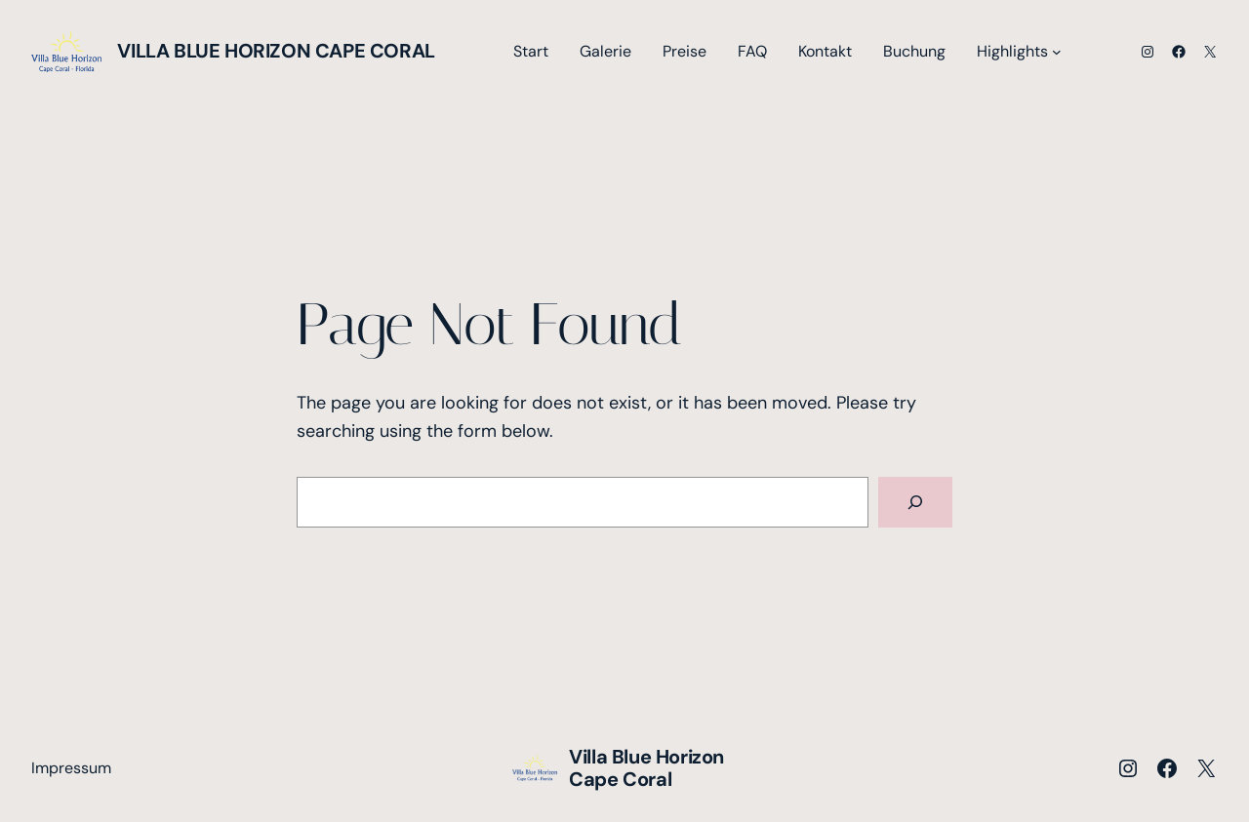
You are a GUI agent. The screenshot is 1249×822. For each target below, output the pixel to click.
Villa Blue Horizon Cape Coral (275, 50)
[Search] (915, 502)
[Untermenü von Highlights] (1057, 52)
